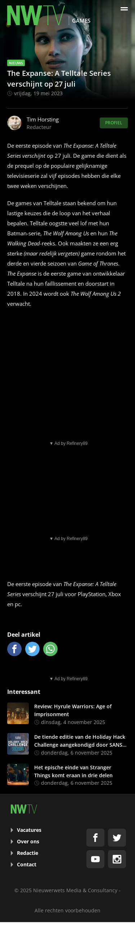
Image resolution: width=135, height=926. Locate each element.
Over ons (28, 841)
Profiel (113, 123)
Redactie (27, 852)
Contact (26, 864)
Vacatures (29, 829)
